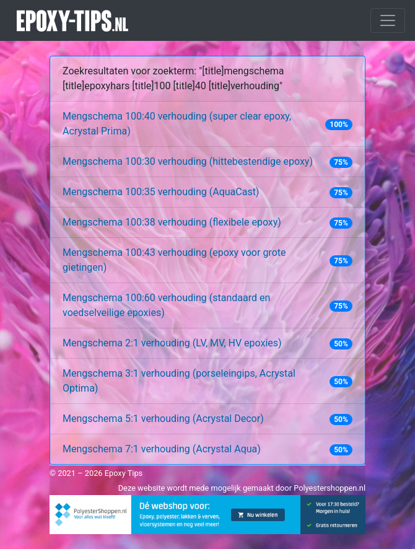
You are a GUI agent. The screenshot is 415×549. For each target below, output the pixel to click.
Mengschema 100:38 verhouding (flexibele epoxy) (172, 222)
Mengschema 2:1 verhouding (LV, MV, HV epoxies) (172, 343)
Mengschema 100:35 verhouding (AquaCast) (161, 192)
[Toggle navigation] (387, 20)
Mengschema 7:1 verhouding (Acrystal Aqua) (162, 449)
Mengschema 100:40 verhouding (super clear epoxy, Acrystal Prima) (177, 123)
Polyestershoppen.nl (329, 488)
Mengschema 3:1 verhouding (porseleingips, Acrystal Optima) (179, 380)
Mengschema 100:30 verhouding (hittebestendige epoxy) (188, 161)
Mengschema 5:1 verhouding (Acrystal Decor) (163, 418)
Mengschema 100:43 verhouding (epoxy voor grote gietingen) (174, 260)
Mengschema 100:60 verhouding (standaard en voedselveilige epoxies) (166, 305)
